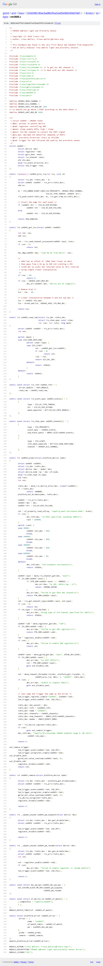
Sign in (97, 4)
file (58, 23)
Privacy (23, 962)
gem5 (6, 13)
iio (97, 13)
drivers (90, 13)
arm (13, 13)
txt (91, 962)
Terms (31, 962)
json (98, 962)
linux (21, 13)
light (5, 16)
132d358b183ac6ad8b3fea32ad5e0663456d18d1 (53, 13)
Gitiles (16, 962)
